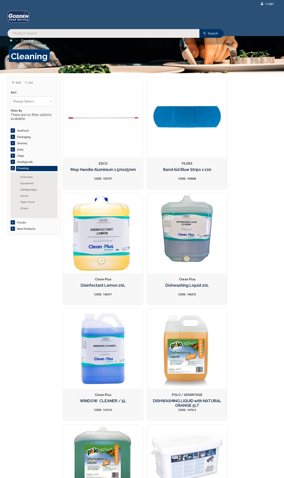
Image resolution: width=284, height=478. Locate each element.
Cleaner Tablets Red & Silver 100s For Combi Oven (88, 331)
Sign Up (243, 381)
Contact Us (19, 451)
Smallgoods (25, 162)
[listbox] (32, 101)
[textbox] (124, 17)
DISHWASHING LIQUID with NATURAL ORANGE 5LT (142, 237)
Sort (13, 92)
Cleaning (23, 168)
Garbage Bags (28, 189)
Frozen (21, 222)
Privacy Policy (163, 390)
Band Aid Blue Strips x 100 (142, 145)
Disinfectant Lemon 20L (196, 143)
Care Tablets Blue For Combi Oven (249, 235)
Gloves (24, 195)
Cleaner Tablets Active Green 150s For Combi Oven (141, 331)
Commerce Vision (32, 467)
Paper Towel (27, 201)
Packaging (24, 137)
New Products (26, 228)
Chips (20, 155)
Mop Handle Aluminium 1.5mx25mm (88, 145)
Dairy (20, 149)
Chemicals (26, 177)
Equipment (27, 183)
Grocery (22, 143)
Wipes (24, 208)
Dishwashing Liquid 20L (250, 143)
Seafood (23, 130)
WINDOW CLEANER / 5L (87, 235)
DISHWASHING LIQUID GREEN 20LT (196, 235)
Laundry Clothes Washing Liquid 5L (250, 329)
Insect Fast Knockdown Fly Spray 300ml (195, 329)
